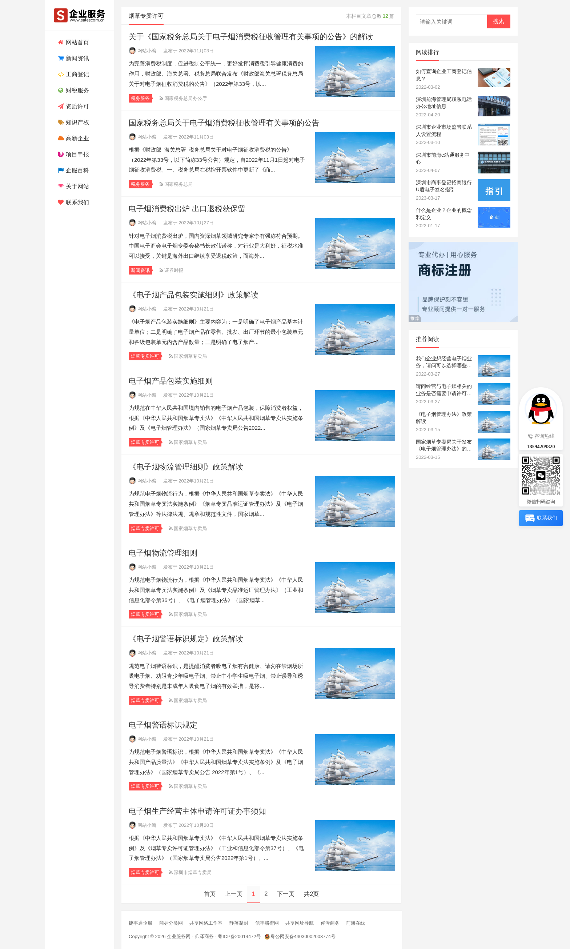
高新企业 (72, 138)
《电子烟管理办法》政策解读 (444, 417)
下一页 (285, 894)
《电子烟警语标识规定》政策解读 (186, 638)
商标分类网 (171, 923)
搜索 (499, 21)
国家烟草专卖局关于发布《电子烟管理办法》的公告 (444, 446)
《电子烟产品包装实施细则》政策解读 (193, 295)
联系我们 (72, 202)
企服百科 (72, 170)
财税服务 (72, 90)
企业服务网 (178, 936)
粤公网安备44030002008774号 (303, 936)
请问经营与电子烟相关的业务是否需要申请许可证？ (444, 390)
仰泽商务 (330, 923)
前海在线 (355, 923)
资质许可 (72, 106)
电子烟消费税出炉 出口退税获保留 (187, 208)
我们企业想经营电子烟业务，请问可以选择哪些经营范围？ (444, 362)
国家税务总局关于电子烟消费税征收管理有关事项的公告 (224, 123)
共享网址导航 (299, 923)
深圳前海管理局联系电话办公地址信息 (444, 102)
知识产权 (72, 122)
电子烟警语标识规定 (163, 725)
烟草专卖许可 (145, 356)
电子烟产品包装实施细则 (171, 381)
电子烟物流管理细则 (163, 553)
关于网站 (72, 186)
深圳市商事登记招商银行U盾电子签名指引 (444, 186)
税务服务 (140, 98)
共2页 (311, 894)
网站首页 (72, 42)
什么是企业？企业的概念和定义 (444, 213)
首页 (210, 894)
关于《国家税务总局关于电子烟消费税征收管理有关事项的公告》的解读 (251, 36)
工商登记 (72, 74)
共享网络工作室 (205, 923)
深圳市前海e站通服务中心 (443, 158)
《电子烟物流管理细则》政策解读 (186, 467)
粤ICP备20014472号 (239, 936)
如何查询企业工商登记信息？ (444, 74)
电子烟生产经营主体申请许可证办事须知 (197, 811)
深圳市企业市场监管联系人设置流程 (444, 130)
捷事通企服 (140, 923)
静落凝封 (238, 923)
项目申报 (72, 154)
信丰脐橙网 (267, 923)
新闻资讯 (72, 58)
